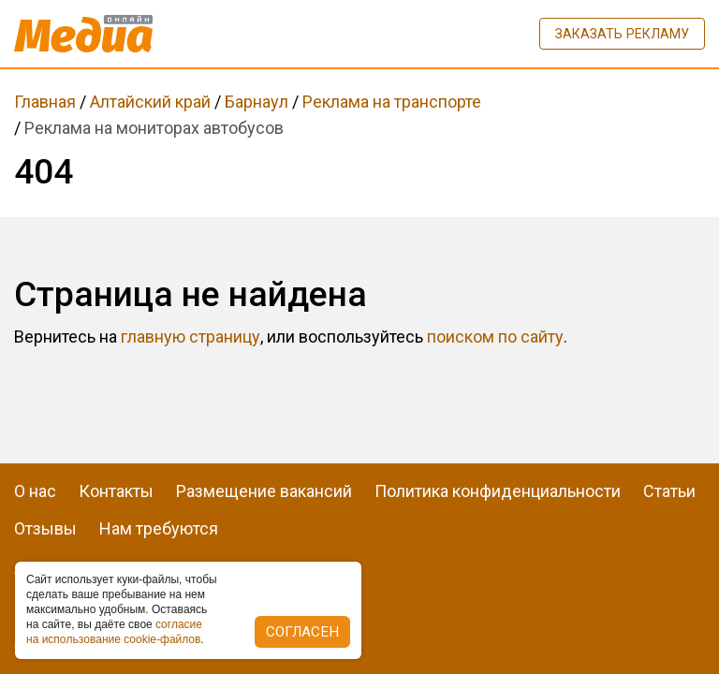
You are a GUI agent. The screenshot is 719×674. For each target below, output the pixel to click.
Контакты (116, 491)
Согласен (302, 631)
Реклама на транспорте (391, 101)
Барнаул (256, 101)
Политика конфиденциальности (497, 491)
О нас (35, 491)
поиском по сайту (495, 336)
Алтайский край (150, 101)
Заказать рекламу (622, 33)
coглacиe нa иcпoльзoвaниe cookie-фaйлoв (114, 632)
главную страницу (190, 336)
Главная (45, 101)
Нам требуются (158, 528)
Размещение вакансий (264, 491)
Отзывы (45, 528)
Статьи (669, 491)
